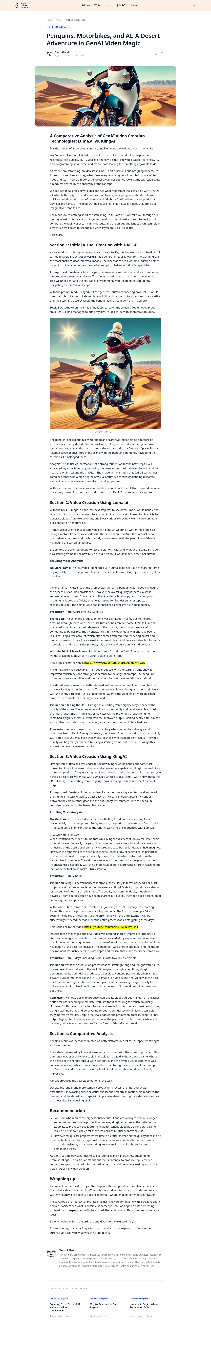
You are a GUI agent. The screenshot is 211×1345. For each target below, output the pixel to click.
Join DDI (121, 5)
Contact (135, 5)
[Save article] (162, 53)
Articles (86, 5)
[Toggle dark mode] (194, 5)
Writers (98, 5)
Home (49, 20)
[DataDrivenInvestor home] (21, 5)
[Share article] (156, 53)
